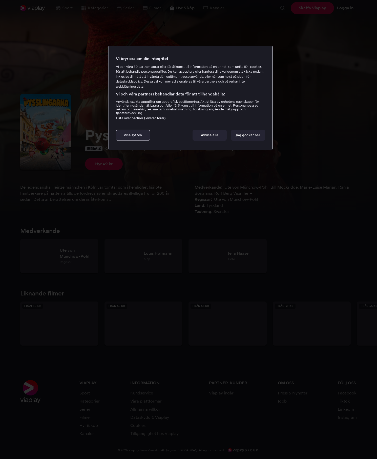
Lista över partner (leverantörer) (141, 118)
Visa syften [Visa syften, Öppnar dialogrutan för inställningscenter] (133, 135)
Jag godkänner (248, 135)
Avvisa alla (209, 135)
